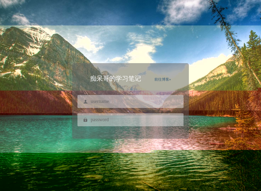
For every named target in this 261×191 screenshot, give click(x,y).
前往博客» (162, 79)
